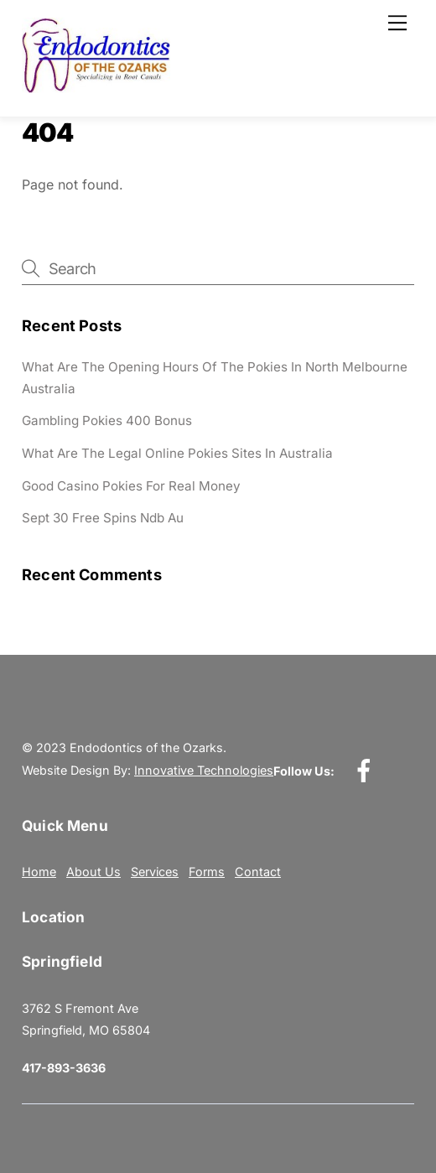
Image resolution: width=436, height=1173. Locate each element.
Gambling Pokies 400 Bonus (107, 420)
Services (155, 871)
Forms (207, 871)
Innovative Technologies (203, 770)
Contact (258, 871)
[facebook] (367, 770)
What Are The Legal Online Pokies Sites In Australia (177, 453)
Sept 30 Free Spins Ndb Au (103, 518)
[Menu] (397, 22)
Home (39, 871)
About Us (93, 871)
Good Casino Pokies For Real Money (131, 486)
